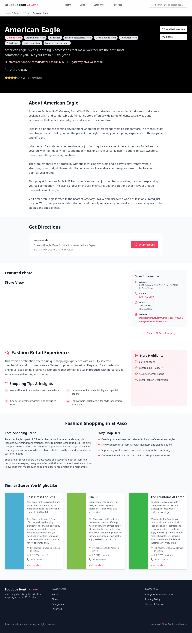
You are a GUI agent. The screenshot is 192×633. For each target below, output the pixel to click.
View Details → (34, 565)
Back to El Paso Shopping (159, 333)
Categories (99, 4)
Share (167, 36)
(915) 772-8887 (16, 70)
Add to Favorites (173, 29)
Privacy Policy (152, 599)
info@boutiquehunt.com (159, 594)
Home (68, 4)
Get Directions (145, 244)
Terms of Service (154, 604)
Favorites (117, 4)
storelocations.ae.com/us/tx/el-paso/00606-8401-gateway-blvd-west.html (54, 62)
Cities (82, 4)
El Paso (26, 13)
